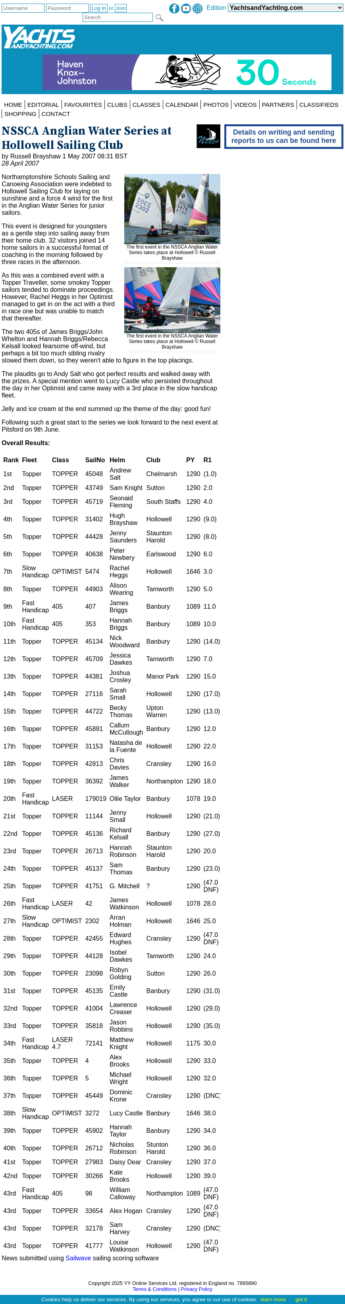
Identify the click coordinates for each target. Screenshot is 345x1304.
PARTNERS (278, 104)
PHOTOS (216, 104)
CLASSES (146, 104)
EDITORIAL (43, 104)
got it (301, 1299)
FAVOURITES (83, 104)
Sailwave (78, 1258)
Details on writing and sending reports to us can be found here (283, 136)
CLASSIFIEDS (319, 104)
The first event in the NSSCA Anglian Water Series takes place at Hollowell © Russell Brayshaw (172, 250)
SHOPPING (20, 113)
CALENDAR (182, 104)
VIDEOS (245, 104)
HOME (13, 104)
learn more (273, 1299)
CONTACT (56, 113)
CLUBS (117, 104)
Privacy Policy (196, 1289)
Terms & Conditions (155, 1289)
